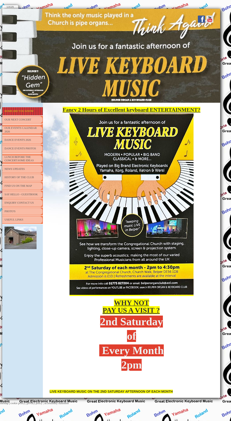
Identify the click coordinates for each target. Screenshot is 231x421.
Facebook (201, 19)
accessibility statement (56, 403)
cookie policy (17, 403)
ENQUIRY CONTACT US (19, 202)
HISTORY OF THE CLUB (19, 177)
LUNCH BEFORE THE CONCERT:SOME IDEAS (19, 158)
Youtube (209, 19)
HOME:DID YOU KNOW (19, 111)
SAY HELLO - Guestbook (21, 194)
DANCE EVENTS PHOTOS (20, 148)
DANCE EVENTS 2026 (18, 139)
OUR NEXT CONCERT (18, 119)
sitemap (4, 403)
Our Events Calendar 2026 (21, 129)
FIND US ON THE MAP (18, 185)
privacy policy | (35, 403)
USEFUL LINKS (14, 219)
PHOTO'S (10, 211)
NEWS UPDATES (15, 169)
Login (10, 7)
